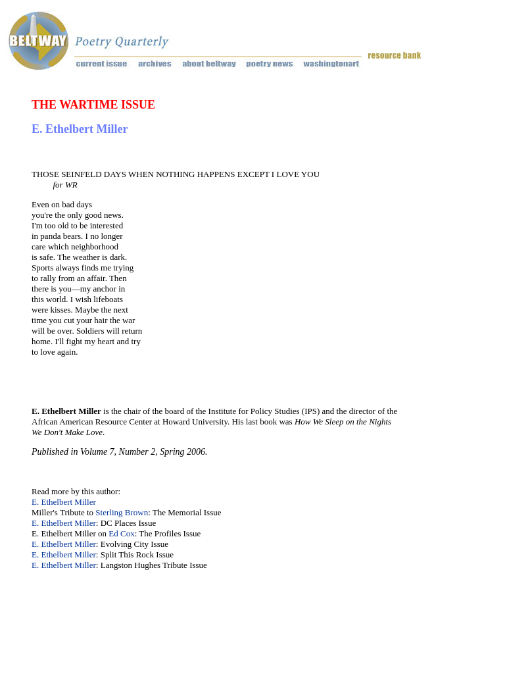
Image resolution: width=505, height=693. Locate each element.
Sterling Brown (121, 512)
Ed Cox (121, 533)
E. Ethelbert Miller (64, 502)
